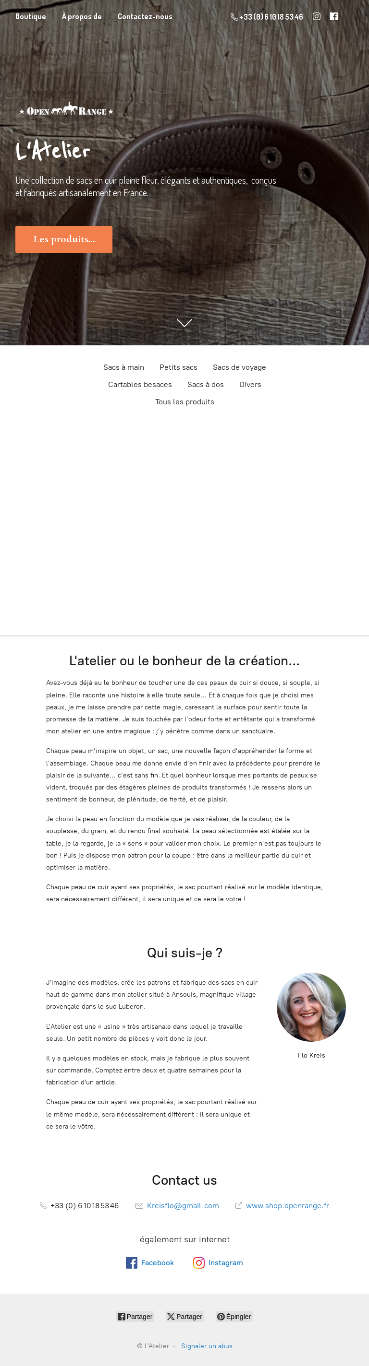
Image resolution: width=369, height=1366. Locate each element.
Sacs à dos (205, 384)
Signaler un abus (207, 1346)
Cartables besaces (140, 384)
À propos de (82, 16)
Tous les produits (184, 401)
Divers (250, 384)
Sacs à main (123, 367)
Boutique (30, 16)
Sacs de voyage (239, 367)
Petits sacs (178, 367)
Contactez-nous (145, 16)
